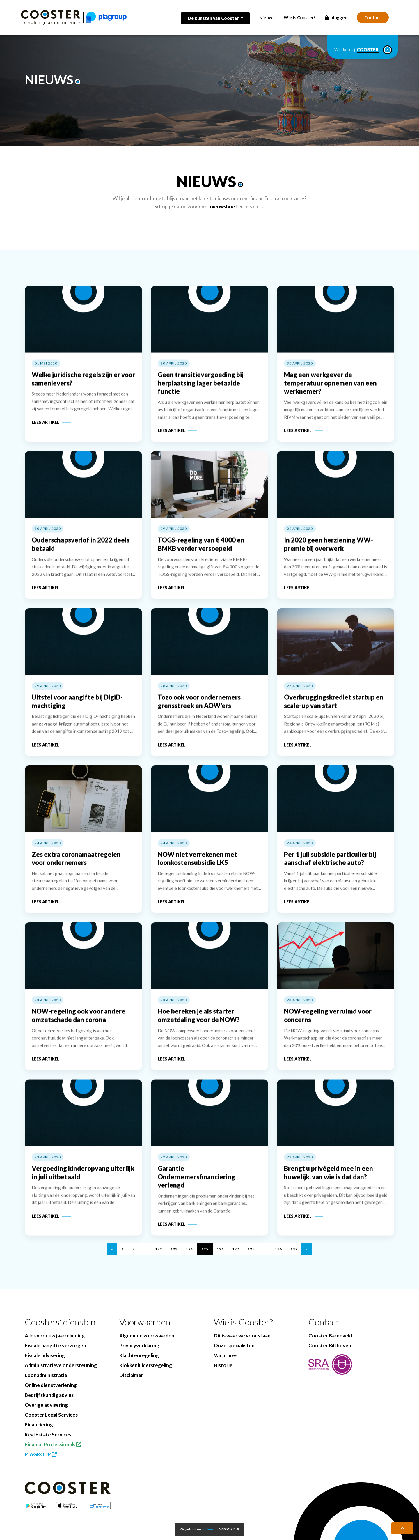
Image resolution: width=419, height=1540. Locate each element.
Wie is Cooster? (299, 17)
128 (251, 1259)
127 (235, 1259)
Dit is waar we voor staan (242, 1335)
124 (189, 1259)
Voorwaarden (144, 1322)
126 (220, 1259)
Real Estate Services (48, 1434)
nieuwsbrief (223, 206)
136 (278, 1259)
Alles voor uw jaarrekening (55, 1335)
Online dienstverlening (51, 1385)
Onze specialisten (234, 1345)
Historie (223, 1365)
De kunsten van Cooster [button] (213, 18)
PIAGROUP (41, 1454)
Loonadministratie (46, 1375)
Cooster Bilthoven (329, 1345)
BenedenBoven (166, 1531)
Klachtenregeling (139, 1355)
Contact (372, 17)
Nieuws (266, 17)
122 (158, 1259)
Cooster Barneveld (330, 1335)
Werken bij (362, 49)
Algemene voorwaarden (146, 1335)
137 (293, 1259)
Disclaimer (131, 1375)
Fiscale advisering (45, 1355)
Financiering (39, 1425)
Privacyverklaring (139, 1345)
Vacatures (225, 1355)
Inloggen (336, 17)
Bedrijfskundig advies (49, 1395)
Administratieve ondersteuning (61, 1365)
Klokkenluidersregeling (145, 1365)
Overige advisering (46, 1405)
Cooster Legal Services (51, 1415)
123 (174, 1259)
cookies (208, 1529)
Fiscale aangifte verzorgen (55, 1345)
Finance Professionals (53, 1444)
